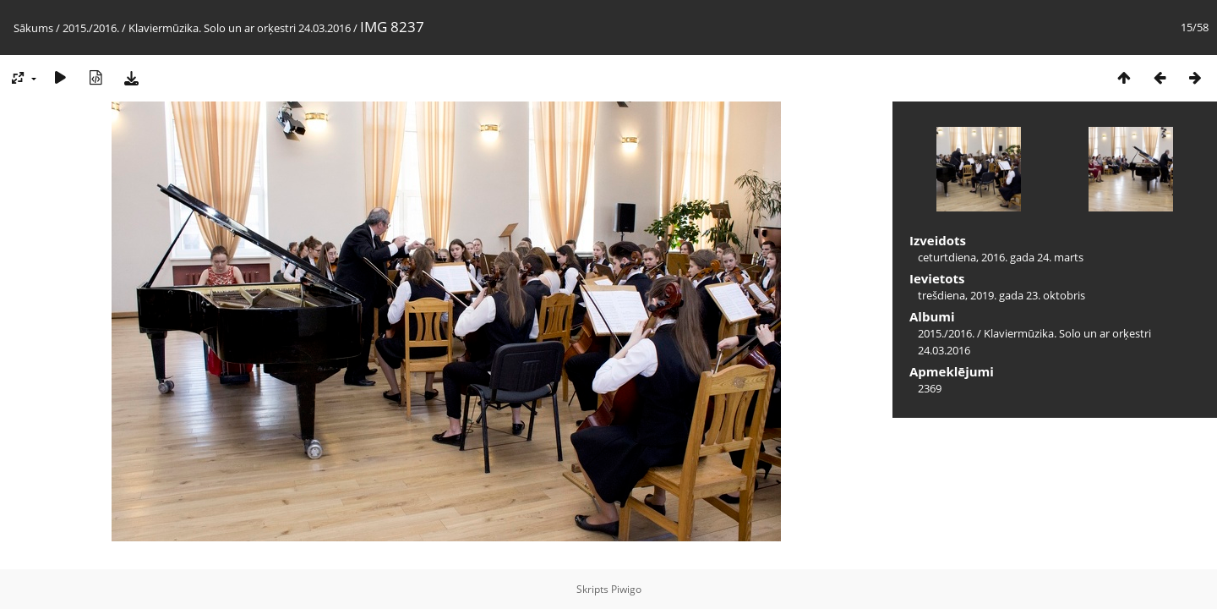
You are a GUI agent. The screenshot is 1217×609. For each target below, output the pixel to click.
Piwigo (626, 589)
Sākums (33, 28)
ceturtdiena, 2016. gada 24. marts (1000, 257)
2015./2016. (91, 28)
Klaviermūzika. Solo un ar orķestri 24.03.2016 (239, 28)
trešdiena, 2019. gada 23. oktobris (1001, 295)
